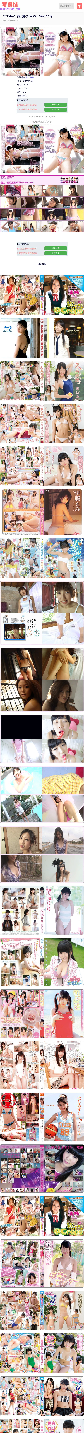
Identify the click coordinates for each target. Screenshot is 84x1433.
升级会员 (55, 110)
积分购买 (55, 104)
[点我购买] (29, 77)
